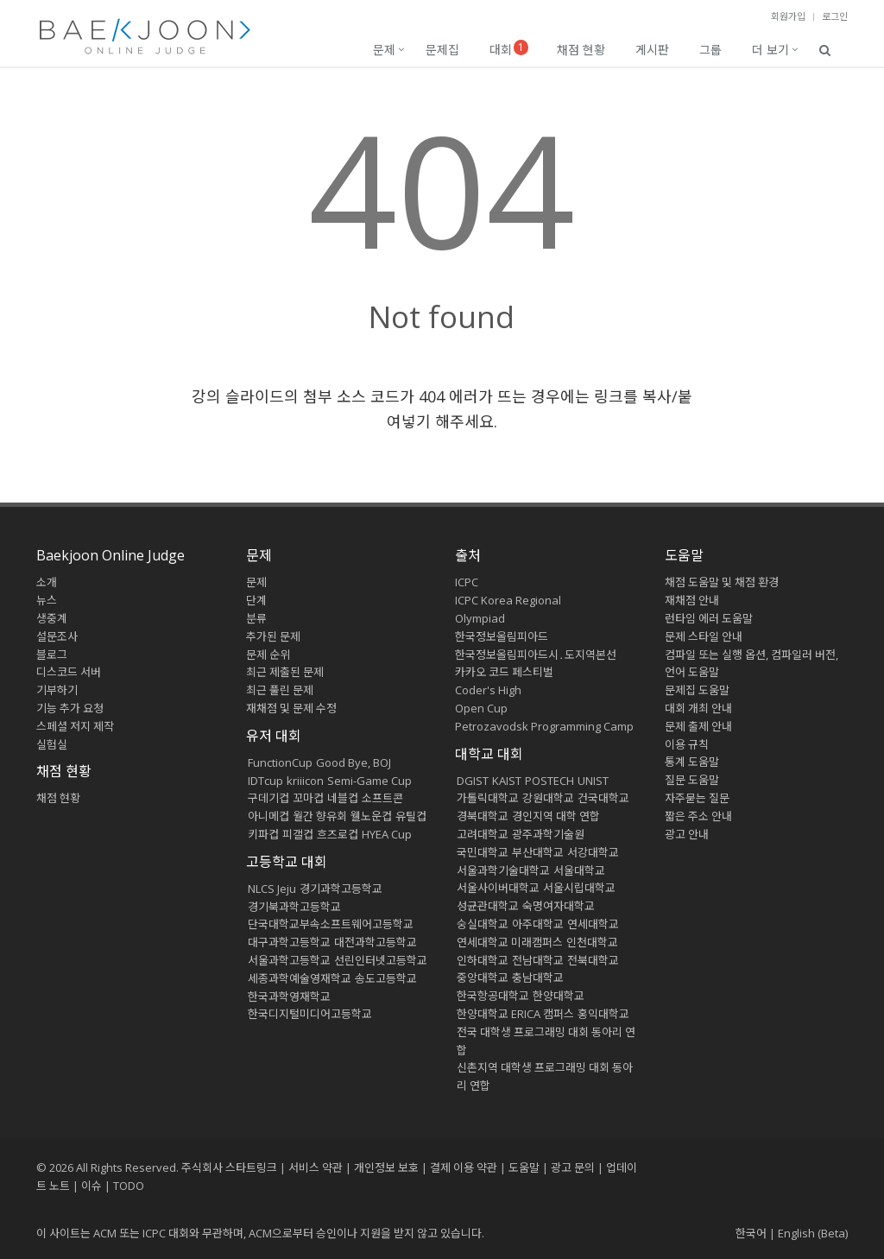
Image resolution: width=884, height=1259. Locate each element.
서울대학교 (579, 870)
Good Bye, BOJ (353, 762)
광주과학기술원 (548, 834)
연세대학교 (593, 924)
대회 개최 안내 (698, 708)
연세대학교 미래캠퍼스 (510, 942)
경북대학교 (482, 816)
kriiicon (305, 780)
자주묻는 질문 (697, 798)
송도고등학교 (386, 978)
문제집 (442, 49)
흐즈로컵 (337, 834)
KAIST (506, 780)
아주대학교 (538, 924)
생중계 (51, 618)
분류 (256, 618)
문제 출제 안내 (698, 726)
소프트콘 (382, 798)
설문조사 (57, 636)
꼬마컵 (308, 798)
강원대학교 (548, 798)
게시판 (652, 49)
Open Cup (481, 708)
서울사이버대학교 (498, 887)
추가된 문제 (273, 636)
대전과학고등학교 (375, 942)
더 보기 (770, 49)
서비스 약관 (315, 1167)
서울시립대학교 (579, 887)
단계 (256, 600)
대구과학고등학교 (289, 942)
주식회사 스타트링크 (229, 1167)
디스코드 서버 (68, 672)
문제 (384, 49)
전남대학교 (538, 960)
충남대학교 (538, 977)
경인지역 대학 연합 (556, 816)
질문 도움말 (692, 780)
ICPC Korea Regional (508, 600)
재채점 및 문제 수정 (291, 708)
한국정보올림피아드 (501, 636)
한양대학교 (558, 995)
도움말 (684, 555)
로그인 (835, 15)
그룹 (710, 49)
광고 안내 (687, 834)
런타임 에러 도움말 (709, 618)
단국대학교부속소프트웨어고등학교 (331, 924)
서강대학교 (593, 852)
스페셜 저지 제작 (75, 726)
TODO (128, 1185)
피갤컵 (297, 834)
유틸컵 (410, 816)
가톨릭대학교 (488, 798)
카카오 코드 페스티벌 (504, 672)
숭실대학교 (482, 924)
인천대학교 (592, 942)
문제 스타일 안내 (703, 636)
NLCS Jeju (272, 888)
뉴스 (46, 600)
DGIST (473, 780)
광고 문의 (573, 1167)
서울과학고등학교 (289, 960)
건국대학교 (603, 798)
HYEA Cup (387, 834)
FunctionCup (280, 762)
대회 (508, 49)
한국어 (751, 1233)
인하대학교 (482, 960)
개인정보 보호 (386, 1167)
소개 (46, 582)
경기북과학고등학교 (294, 906)
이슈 (91, 1185)
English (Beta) (813, 1233)
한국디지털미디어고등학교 (310, 1014)
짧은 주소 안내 (698, 816)
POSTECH (549, 780)
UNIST (593, 780)
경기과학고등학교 (341, 888)
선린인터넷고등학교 (380, 960)
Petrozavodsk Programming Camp (544, 726)
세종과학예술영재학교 (299, 978)
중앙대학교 (482, 977)
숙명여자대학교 (558, 906)
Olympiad (480, 618)
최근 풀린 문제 (279, 690)
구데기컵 (268, 798)
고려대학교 (482, 834)
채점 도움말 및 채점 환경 (722, 582)
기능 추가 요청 (70, 708)
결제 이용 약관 (463, 1167)
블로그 (51, 654)
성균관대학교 (488, 906)
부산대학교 (538, 852)
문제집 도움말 (697, 690)
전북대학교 (593, 960)
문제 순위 (268, 654)
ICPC (466, 582)
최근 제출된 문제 (285, 672)
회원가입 (788, 15)
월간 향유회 (320, 816)
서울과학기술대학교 (503, 870)
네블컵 (342, 798)
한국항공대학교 (493, 995)
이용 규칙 (687, 744)
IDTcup (265, 780)
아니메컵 (268, 816)
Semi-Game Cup (369, 780)
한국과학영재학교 (289, 996)
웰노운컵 (371, 816)
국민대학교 (482, 852)
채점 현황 (581, 49)
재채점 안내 (692, 600)
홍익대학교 (603, 1014)
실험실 (51, 744)
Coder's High (488, 690)
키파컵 (263, 834)
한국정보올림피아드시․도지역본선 (535, 654)
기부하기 (57, 690)
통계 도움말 (692, 761)
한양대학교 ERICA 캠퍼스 (515, 1014)
